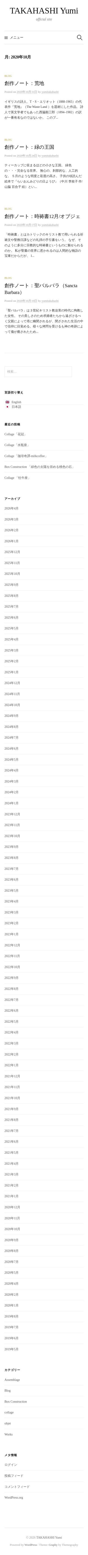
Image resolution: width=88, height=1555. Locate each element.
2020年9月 (12, 1240)
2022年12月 (12, 945)
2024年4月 (12, 770)
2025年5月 (12, 628)
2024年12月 (12, 683)
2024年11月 (12, 694)
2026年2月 (12, 530)
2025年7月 (12, 606)
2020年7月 (12, 1262)
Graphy (53, 1544)
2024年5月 (12, 759)
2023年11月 (12, 825)
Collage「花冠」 (16, 434)
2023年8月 (12, 858)
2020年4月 (12, 1283)
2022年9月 (12, 978)
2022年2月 (12, 1054)
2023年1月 (12, 934)
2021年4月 (12, 1163)
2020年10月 (12, 1229)
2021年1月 (12, 1196)
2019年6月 (12, 1338)
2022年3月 (12, 1043)
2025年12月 (12, 552)
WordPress (31, 1544)
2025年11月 (12, 563)
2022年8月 (12, 989)
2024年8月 (12, 727)
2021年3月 (12, 1174)
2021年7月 (12, 1131)
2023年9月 (12, 847)
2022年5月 (12, 1021)
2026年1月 (12, 541)
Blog (8, 76)
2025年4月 (12, 639)
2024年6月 (12, 748)
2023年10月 (12, 836)
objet (8, 1423)
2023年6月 (12, 879)
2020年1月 (12, 1305)
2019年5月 (12, 1349)
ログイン (11, 1464)
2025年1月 (12, 672)
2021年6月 (12, 1141)
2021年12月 (12, 1076)
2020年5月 (12, 1272)
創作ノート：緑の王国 (29, 147)
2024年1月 (12, 803)
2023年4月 (12, 901)
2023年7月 (12, 869)
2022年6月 (12, 1010)
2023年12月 (12, 814)
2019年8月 (12, 1316)
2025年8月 (12, 596)
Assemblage (12, 1380)
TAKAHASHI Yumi (44, 10)
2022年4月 (12, 1032)
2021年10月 (12, 1098)
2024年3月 (12, 781)
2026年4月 (12, 508)
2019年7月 (12, 1327)
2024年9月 (12, 716)
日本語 (16, 407)
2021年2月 (12, 1185)
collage (9, 1412)
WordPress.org (14, 1497)
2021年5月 (12, 1152)
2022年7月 (12, 1000)
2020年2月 (12, 1294)
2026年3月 (12, 519)
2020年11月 (12, 1218)
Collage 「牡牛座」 (18, 478)
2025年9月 (12, 584)
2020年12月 (12, 1207)
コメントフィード (17, 1486)
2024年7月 (12, 737)
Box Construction (16, 1401)
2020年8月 (12, 1251)
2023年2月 (12, 923)
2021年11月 (12, 1087)
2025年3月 (12, 650)
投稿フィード (14, 1475)
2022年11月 (12, 956)
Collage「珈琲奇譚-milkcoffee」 (26, 456)
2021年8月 (12, 1120)
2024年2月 (12, 792)
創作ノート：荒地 (24, 83)
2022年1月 (12, 1065)
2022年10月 (12, 967)
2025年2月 (12, 661)
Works (9, 1434)
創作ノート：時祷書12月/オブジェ (43, 216)
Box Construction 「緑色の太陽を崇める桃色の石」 (40, 467)
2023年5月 (12, 890)
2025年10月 (12, 573)
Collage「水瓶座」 (17, 445)
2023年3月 (12, 912)
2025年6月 (12, 617)
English (16, 402)
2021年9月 (12, 1109)
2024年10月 (12, 705)
